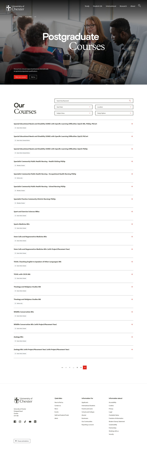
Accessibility (112, 402)
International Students (88, 405)
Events (56, 412)
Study (21, 16)
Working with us (113, 431)
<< (62, 367)
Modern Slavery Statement (117, 421)
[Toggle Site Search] (139, 5)
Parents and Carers (87, 409)
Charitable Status (114, 415)
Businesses (85, 418)
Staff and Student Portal (62, 415)
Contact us (58, 405)
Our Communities (87, 421)
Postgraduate (28, 16)
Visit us (33, 77)
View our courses (20, 77)
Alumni (84, 415)
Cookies (111, 405)
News (56, 409)
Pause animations (22, 441)
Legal (110, 412)
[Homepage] (15, 8)
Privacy (111, 409)
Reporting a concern (88, 425)
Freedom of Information (116, 418)
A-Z (35, 16)
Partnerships (112, 428)
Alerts (56, 418)
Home (15, 16)
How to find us (59, 402)
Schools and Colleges (88, 412)
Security (111, 434)
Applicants (85, 402)
